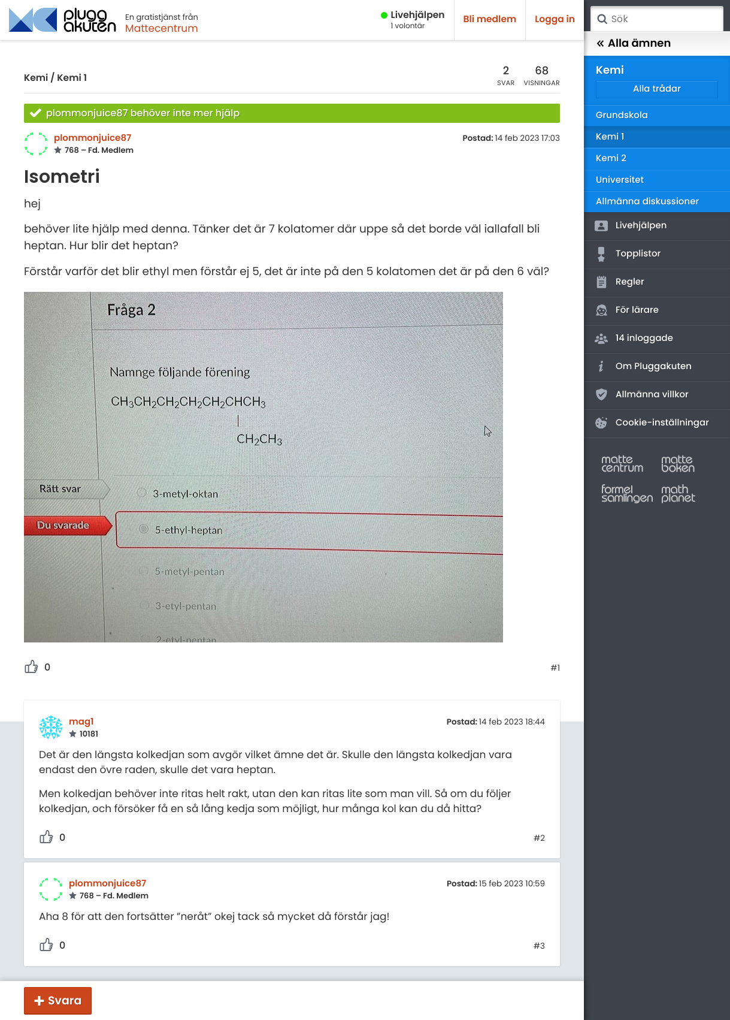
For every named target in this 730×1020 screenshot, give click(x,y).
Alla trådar (657, 89)
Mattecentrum (161, 28)
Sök (602, 19)
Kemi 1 (72, 78)
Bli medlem (490, 19)
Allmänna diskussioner (647, 201)
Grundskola (622, 115)
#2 (539, 838)
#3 (539, 946)
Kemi (36, 78)
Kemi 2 (611, 158)
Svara (64, 1000)
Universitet (620, 180)
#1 (555, 668)
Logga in (555, 19)
